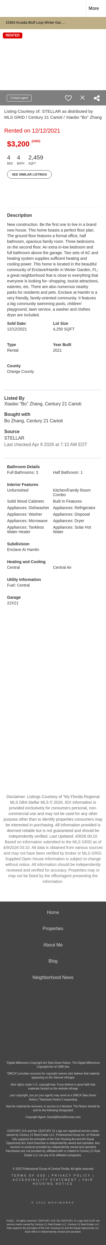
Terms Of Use (29, 1175)
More (94, 8)
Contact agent (19, 98)
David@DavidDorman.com (64, 1117)
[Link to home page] (9, 8)
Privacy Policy (71, 1175)
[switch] (68, 98)
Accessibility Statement (45, 1179)
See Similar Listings (29, 174)
